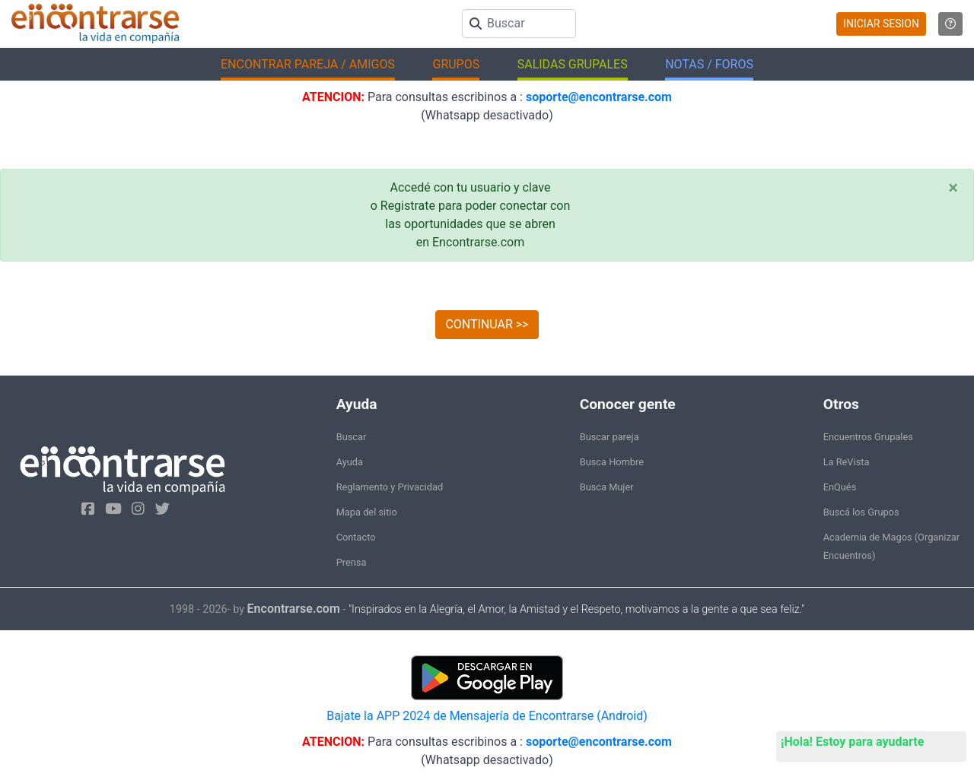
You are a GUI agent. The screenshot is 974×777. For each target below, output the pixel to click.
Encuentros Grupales (868, 436)
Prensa (351, 562)
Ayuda (349, 462)
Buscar (351, 436)
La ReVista (846, 462)
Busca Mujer (607, 487)
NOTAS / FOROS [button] (709, 64)
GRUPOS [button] (455, 64)
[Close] (953, 188)
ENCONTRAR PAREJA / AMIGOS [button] (308, 64)
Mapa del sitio (366, 512)
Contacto (356, 537)
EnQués (840, 487)
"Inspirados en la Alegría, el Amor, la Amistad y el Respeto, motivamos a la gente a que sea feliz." (576, 609)
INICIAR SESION (881, 23)
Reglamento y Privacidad (390, 487)
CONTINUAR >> (486, 324)
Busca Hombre (612, 462)
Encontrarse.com (293, 608)
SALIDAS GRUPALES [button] (572, 64)
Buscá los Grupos (861, 512)
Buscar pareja (609, 436)
